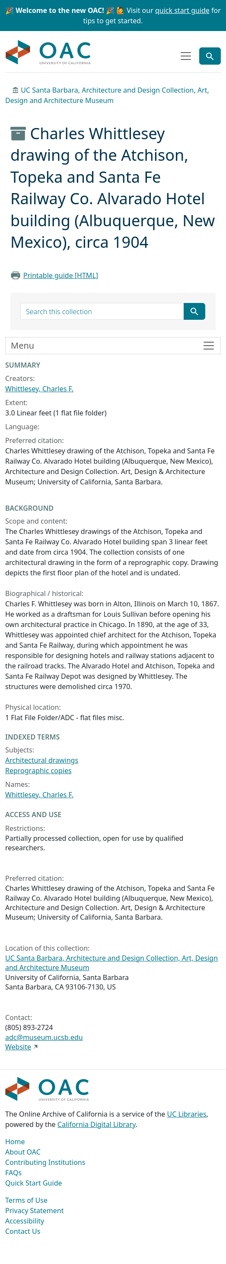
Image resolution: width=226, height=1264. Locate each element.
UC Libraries (187, 1114)
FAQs (13, 1172)
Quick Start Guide (33, 1183)
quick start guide (182, 10)
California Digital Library (96, 1124)
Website (18, 1047)
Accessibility (24, 1221)
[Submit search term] (194, 311)
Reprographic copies (38, 770)
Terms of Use (26, 1200)
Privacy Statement (34, 1210)
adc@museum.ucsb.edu (44, 1037)
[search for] (102, 311)
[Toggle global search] (210, 56)
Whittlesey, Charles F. (39, 388)
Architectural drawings (41, 760)
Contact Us (22, 1231)
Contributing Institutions (45, 1162)
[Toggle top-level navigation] (185, 56)
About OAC (23, 1152)
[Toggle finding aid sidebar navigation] (113, 345)
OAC (48, 53)
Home (15, 1141)
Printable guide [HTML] (60, 275)
